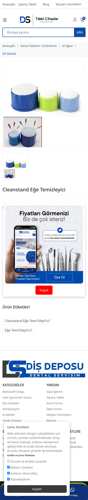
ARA (80, 32)
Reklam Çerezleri (20, 467)
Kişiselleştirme (18, 479)
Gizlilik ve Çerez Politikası (21, 455)
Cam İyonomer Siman (17, 397)
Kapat (44, 290)
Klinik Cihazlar (11, 420)
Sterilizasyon (10, 409)
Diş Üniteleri (10, 403)
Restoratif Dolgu (13, 392)
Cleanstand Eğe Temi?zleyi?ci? (27, 321)
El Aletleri (8, 415)
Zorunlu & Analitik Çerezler (27, 461)
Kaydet (36, 489)
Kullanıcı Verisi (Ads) (22, 473)
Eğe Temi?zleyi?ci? (18, 330)
